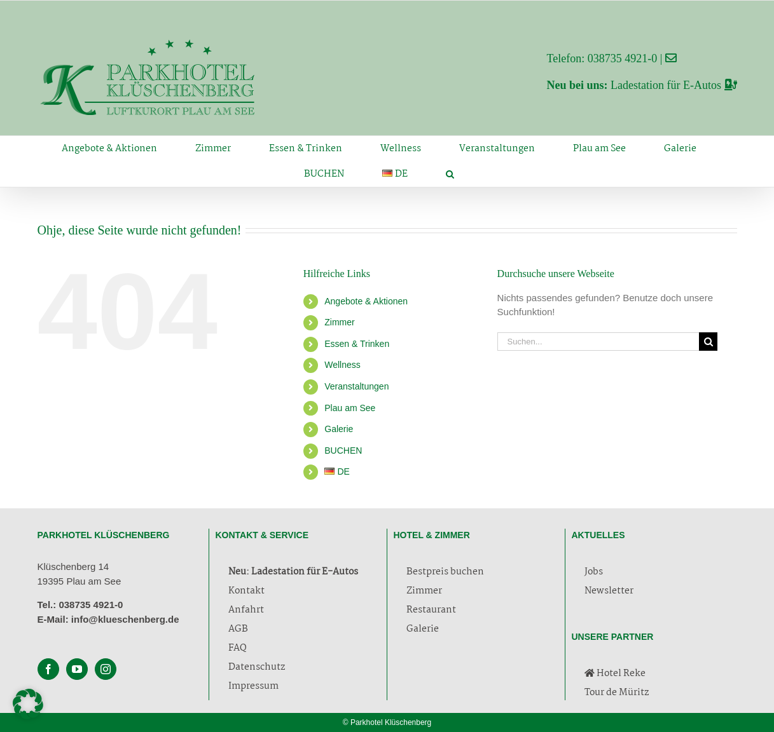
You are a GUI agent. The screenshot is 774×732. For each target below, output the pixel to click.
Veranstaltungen (356, 386)
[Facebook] (48, 669)
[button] (450, 174)
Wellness (342, 365)
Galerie (338, 429)
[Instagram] (105, 669)
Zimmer (339, 322)
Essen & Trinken (356, 344)
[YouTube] (77, 669)
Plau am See (349, 408)
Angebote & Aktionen (366, 301)
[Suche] (708, 341)
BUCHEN (343, 450)
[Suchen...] (598, 341)
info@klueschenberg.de (125, 619)
